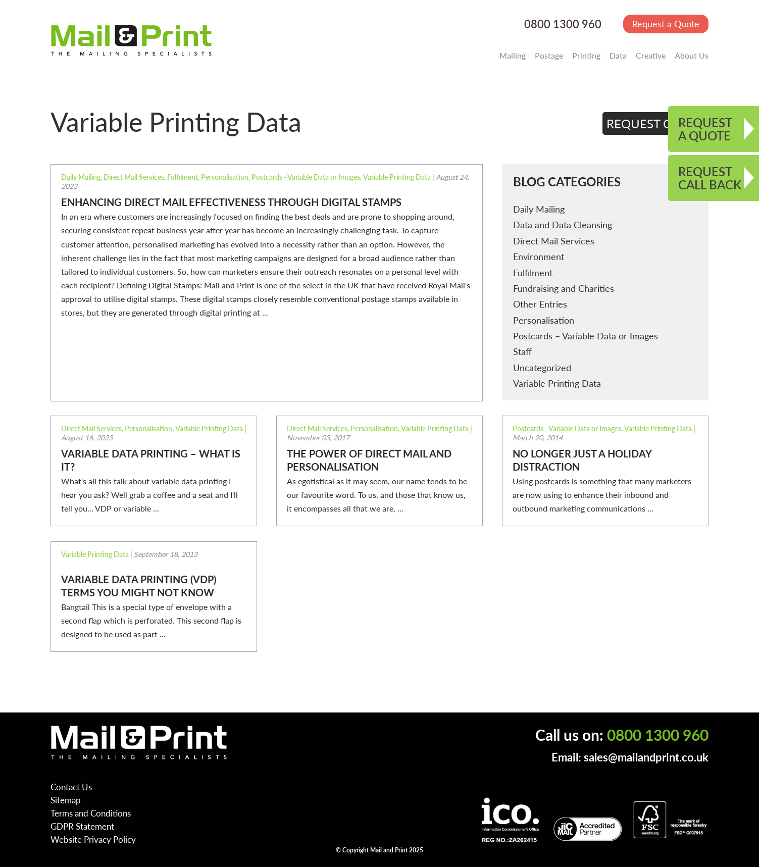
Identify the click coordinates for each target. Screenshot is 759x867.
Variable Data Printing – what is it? (150, 460)
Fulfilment (532, 272)
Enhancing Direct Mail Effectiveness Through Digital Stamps (231, 202)
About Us (692, 55)
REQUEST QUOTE (655, 123)
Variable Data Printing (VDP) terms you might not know (138, 585)
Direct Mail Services (553, 240)
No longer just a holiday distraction (582, 460)
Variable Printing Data (557, 383)
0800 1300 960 (562, 24)
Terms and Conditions (90, 813)
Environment (538, 256)
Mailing (512, 55)
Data (618, 55)
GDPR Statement (82, 826)
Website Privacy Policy (93, 839)
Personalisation (543, 320)
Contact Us (71, 787)
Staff (522, 351)
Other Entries (540, 303)
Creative (651, 55)
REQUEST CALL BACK (709, 178)
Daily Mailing (539, 208)
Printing (586, 55)
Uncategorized (542, 367)
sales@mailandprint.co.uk (646, 757)
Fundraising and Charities (563, 288)
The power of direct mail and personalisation (369, 460)
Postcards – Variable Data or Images (585, 335)
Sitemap (65, 800)
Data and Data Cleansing (562, 224)
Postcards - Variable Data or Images (305, 177)
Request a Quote (665, 23)
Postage (549, 55)
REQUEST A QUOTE (705, 129)
